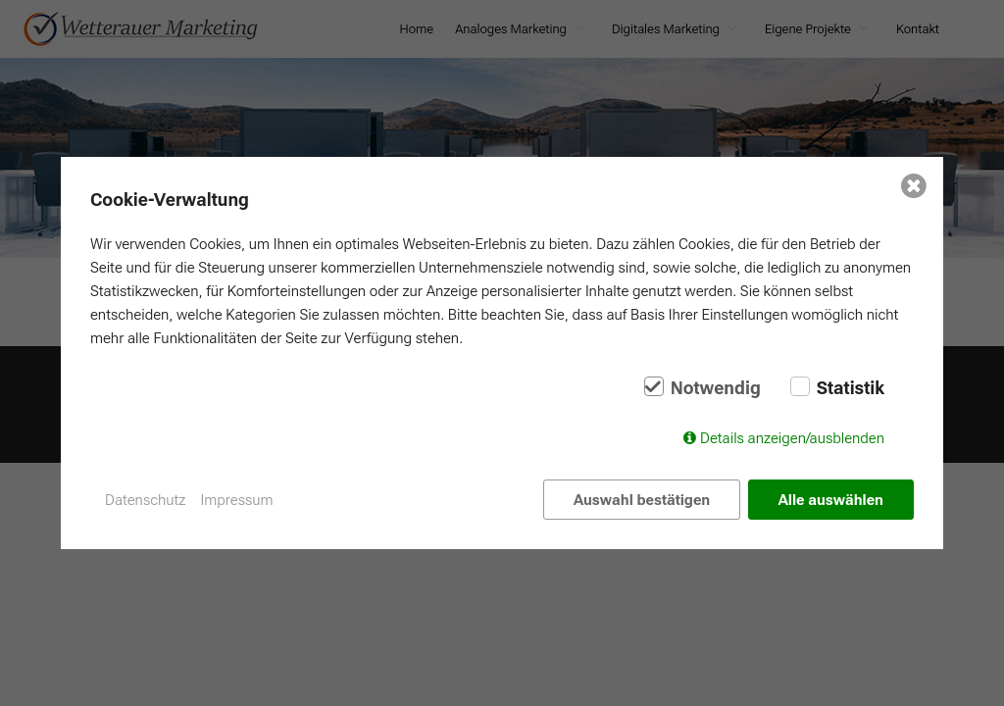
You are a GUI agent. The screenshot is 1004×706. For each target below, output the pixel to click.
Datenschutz (145, 500)
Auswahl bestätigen (642, 500)
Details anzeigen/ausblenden (792, 438)
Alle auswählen (830, 500)
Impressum (237, 500)
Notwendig (716, 388)
